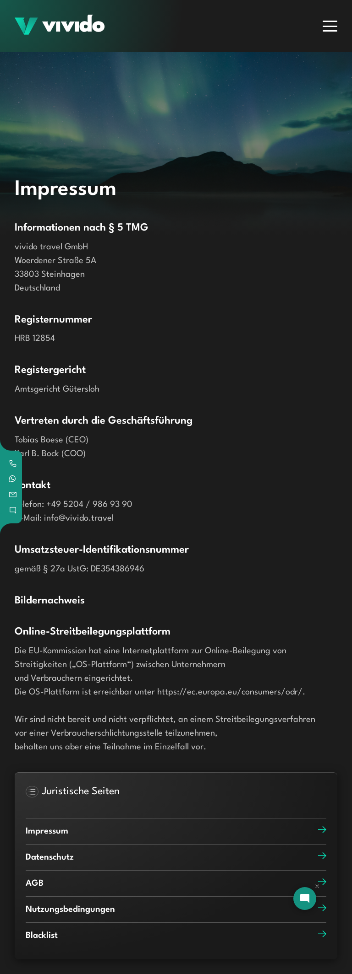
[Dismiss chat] (317, 886)
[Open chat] (304, 898)
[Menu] (330, 26)
